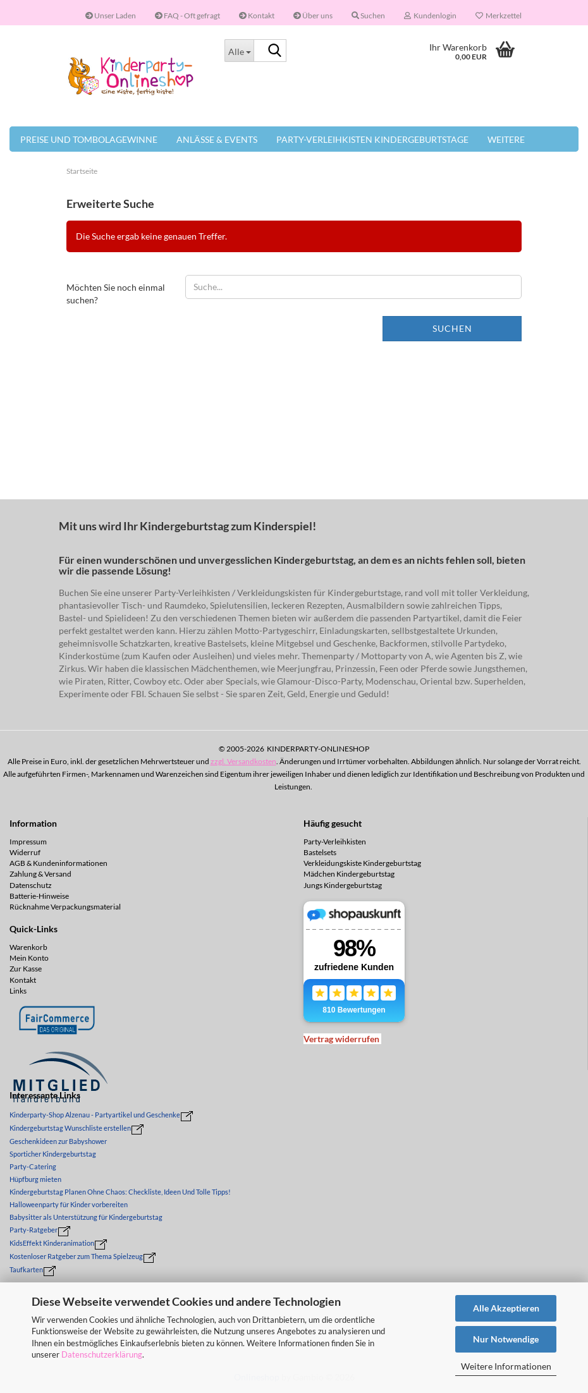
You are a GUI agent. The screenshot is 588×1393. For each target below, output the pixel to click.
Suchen (452, 328)
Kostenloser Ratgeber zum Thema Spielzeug (76, 1256)
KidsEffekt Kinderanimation (51, 1243)
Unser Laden (110, 15)
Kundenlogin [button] (430, 15)
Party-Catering (32, 1166)
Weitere (506, 139)
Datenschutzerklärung (101, 1354)
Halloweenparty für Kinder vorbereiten (68, 1204)
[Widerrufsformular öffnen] (341, 1038)
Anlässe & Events (216, 139)
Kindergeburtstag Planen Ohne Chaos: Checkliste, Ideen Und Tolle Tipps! (120, 1192)
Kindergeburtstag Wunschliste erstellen (70, 1128)
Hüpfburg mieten (35, 1179)
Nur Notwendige (506, 1339)
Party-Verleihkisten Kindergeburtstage (372, 139)
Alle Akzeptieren (506, 1308)
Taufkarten (26, 1269)
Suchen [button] (368, 15)
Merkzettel (498, 15)
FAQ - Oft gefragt (187, 15)
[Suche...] (239, 50)
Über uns (313, 15)
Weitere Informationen (506, 1366)
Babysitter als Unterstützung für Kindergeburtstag (85, 1217)
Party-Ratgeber (33, 1230)
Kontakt (256, 15)
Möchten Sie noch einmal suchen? (115, 293)
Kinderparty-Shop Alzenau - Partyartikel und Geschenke (94, 1114)
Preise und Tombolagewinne (88, 139)
